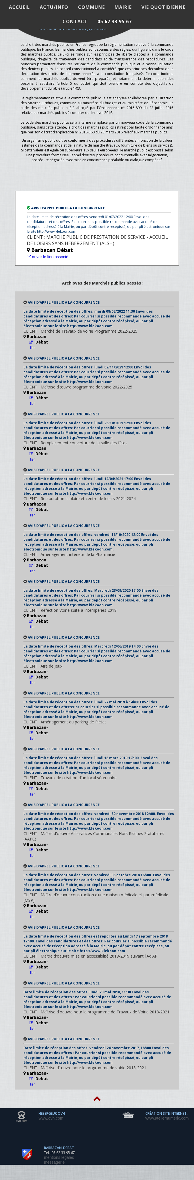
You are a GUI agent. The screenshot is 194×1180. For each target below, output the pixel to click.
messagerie (54, 1162)
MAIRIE (123, 7)
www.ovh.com (51, 1118)
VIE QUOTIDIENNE (163, 7)
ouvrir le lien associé (47, 256)
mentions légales (59, 1157)
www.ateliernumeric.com (167, 1118)
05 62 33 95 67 (114, 21)
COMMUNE (91, 7)
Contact (75, 21)
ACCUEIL (19, 7)
